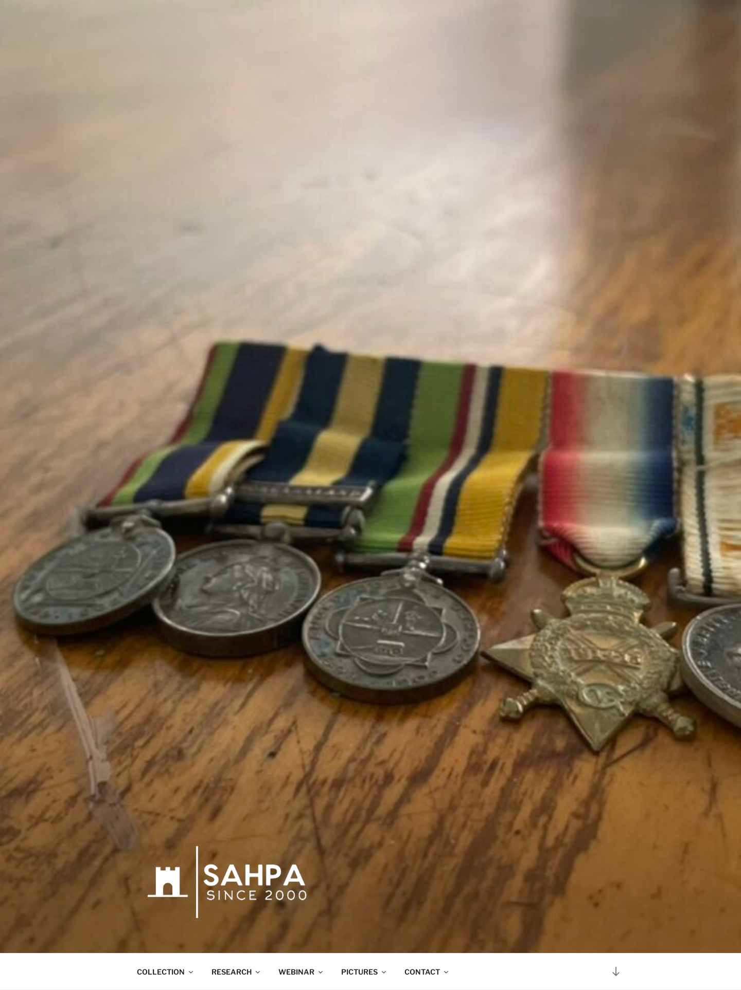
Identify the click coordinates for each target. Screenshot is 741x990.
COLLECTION (166, 971)
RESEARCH (236, 971)
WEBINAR (301, 971)
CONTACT (427, 971)
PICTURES (364, 971)
